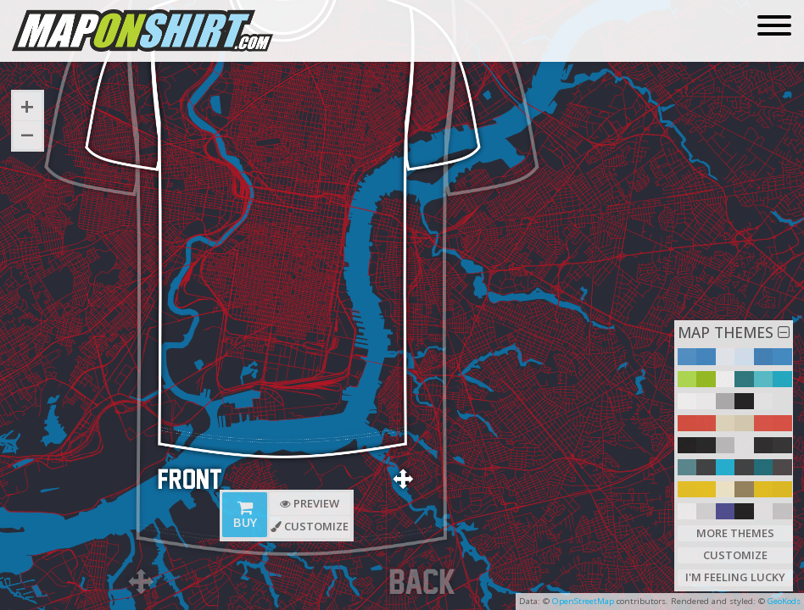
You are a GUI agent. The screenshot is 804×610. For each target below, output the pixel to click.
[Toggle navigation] (774, 27)
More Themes (735, 531)
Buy (245, 517)
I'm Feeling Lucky (734, 577)
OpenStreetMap (583, 601)
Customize (734, 554)
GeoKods (784, 601)
